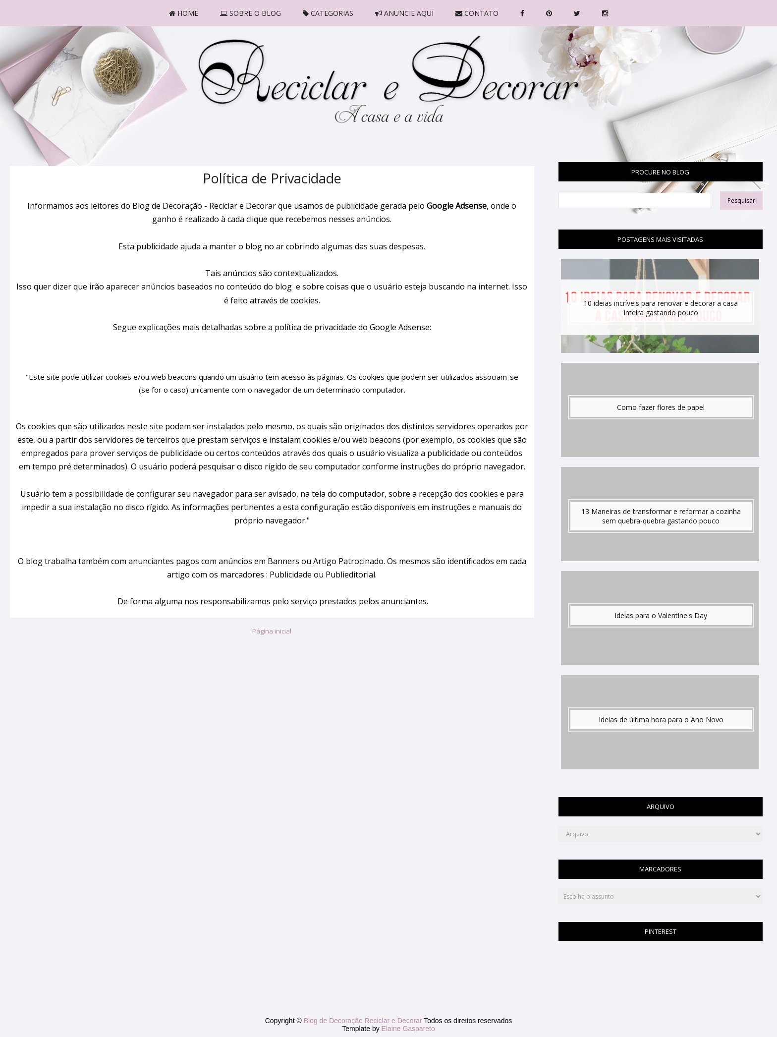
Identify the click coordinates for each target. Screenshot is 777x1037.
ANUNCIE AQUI (404, 13)
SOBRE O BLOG (250, 13)
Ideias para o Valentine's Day (660, 615)
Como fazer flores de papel (661, 407)
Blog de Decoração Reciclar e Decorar (364, 1021)
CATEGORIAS (328, 13)
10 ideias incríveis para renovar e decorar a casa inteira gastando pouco (661, 307)
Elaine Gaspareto (408, 1029)
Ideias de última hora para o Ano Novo (661, 719)
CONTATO (477, 13)
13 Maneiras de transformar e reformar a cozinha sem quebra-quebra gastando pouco (661, 516)
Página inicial (271, 631)
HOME (183, 13)
